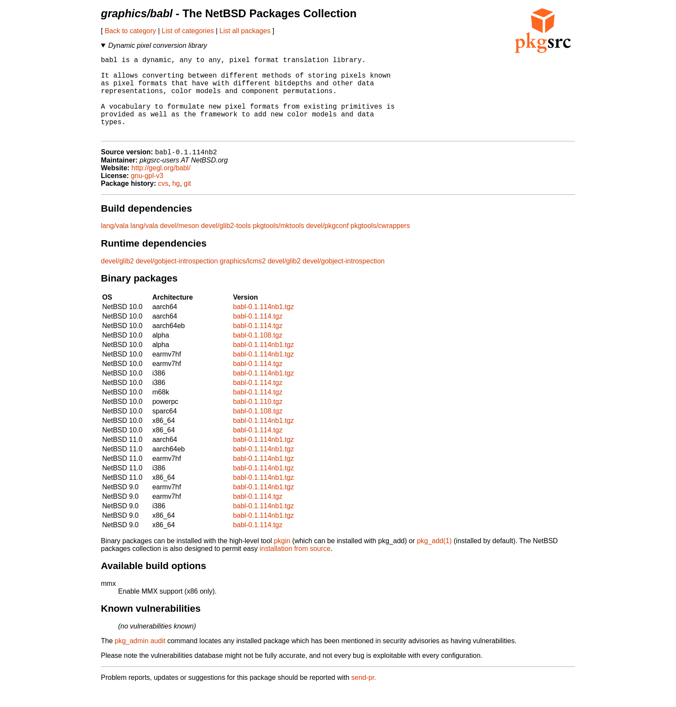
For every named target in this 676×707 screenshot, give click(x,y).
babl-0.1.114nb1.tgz (263, 325)
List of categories (188, 30)
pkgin (282, 559)
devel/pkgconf (327, 244)
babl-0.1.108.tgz (257, 353)
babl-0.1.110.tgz (257, 420)
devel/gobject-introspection (177, 279)
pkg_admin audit (140, 659)
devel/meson (179, 244)
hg (176, 202)
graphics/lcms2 (243, 279)
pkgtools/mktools (278, 244)
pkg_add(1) (434, 559)
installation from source (295, 567)
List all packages (244, 30)
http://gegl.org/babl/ (161, 186)
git (187, 202)
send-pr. (363, 696)
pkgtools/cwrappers (380, 244)
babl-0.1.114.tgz (257, 334)
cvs (163, 202)
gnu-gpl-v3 (147, 194)
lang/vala (114, 244)
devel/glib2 (117, 279)
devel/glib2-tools (226, 244)
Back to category (130, 30)
